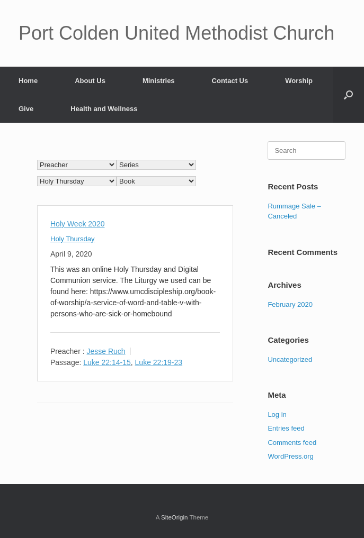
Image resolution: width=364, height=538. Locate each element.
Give (26, 109)
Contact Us (230, 81)
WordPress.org (290, 456)
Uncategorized (290, 359)
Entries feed (286, 428)
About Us (90, 81)
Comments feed (292, 442)
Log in (277, 414)
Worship (299, 81)
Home (28, 81)
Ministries (159, 81)
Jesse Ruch (105, 350)
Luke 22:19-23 (159, 362)
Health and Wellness (103, 109)
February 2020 (290, 304)
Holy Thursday (72, 239)
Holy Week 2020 (77, 224)
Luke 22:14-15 (107, 362)
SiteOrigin (174, 517)
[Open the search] (348, 95)
